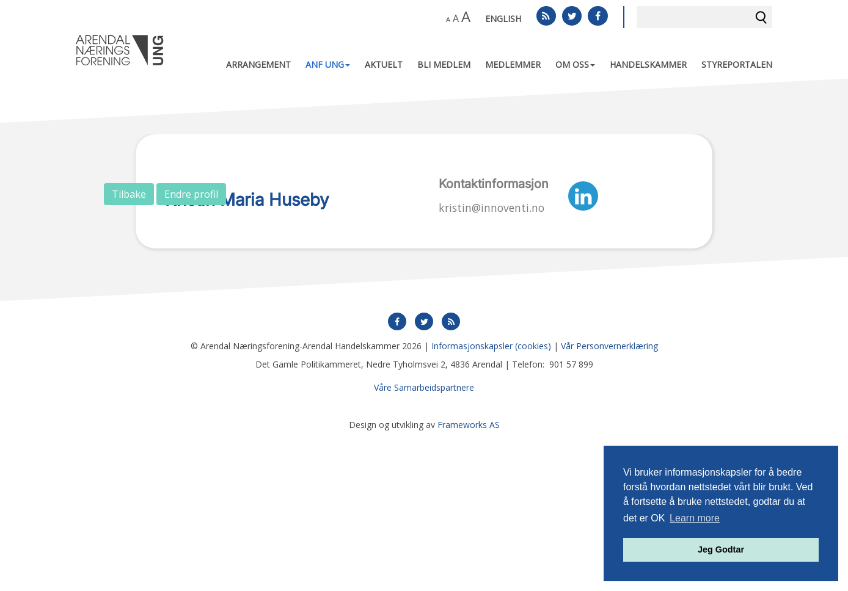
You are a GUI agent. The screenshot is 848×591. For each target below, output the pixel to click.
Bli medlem (443, 64)
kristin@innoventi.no (491, 207)
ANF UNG (327, 64)
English (503, 18)
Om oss (575, 64)
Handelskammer (648, 64)
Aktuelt (384, 64)
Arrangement (258, 64)
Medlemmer (513, 64)
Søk (761, 17)
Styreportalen (736, 64)
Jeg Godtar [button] (721, 549)
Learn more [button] (695, 518)
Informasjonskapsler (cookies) (491, 500)
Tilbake (129, 194)
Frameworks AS (468, 578)
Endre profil (191, 194)
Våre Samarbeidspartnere (424, 541)
